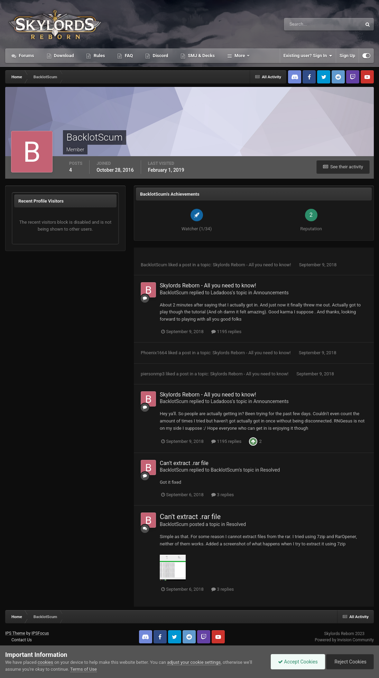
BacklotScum (154, 264)
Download (63, 55)
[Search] (302, 24)
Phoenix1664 (154, 352)
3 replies (222, 494)
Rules (98, 55)
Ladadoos (221, 292)
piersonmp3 (153, 373)
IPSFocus (40, 633)
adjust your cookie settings (194, 662)
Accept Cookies (298, 661)
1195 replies (226, 331)
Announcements (271, 292)
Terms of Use (83, 669)
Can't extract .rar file (184, 463)
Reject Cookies (350, 661)
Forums (26, 55)
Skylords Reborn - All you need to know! (252, 264)
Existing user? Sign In (308, 55)
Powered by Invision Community (344, 639)
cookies (45, 662)
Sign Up (347, 55)
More (239, 55)
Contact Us (21, 639)
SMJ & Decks (201, 55)
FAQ (128, 55)
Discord (159, 55)
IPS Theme (15, 633)
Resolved (270, 470)
